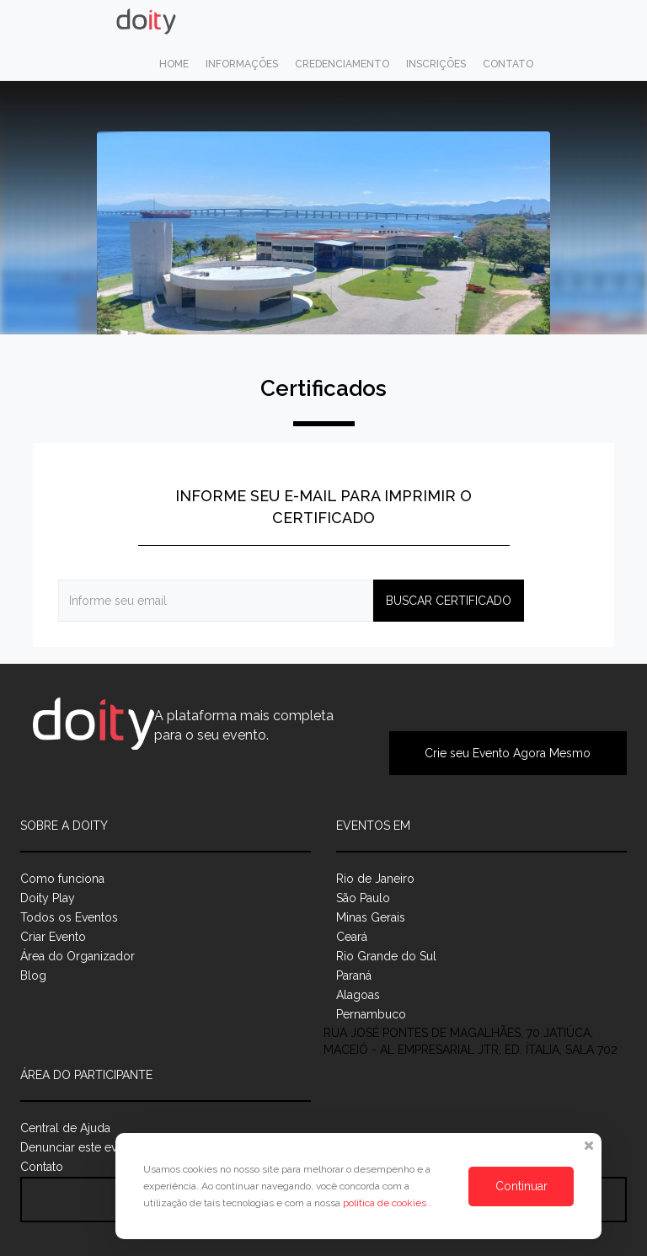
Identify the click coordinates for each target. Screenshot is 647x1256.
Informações (242, 64)
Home (174, 64)
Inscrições (436, 64)
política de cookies (386, 1203)
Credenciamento (342, 64)
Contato (508, 64)
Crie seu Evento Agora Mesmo (508, 753)
